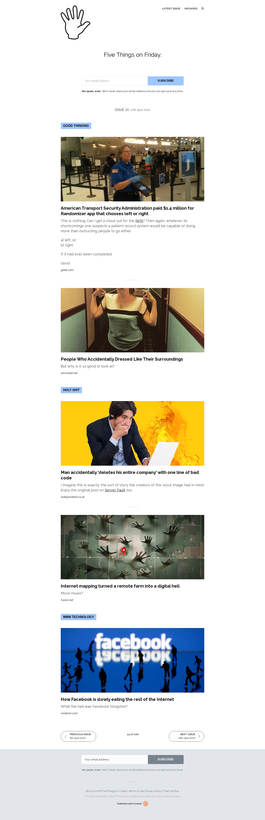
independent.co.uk (72, 496)
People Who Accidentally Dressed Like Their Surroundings (122, 359)
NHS (139, 221)
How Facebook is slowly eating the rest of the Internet (117, 699)
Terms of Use (136, 791)
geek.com (67, 270)
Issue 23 (132, 110)
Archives (190, 8)
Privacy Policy (153, 791)
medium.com (69, 713)
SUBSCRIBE (166, 80)
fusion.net (67, 600)
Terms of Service (165, 796)
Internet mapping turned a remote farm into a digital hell (120, 586)
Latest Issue (171, 8)
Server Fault (115, 490)
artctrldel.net (69, 373)
